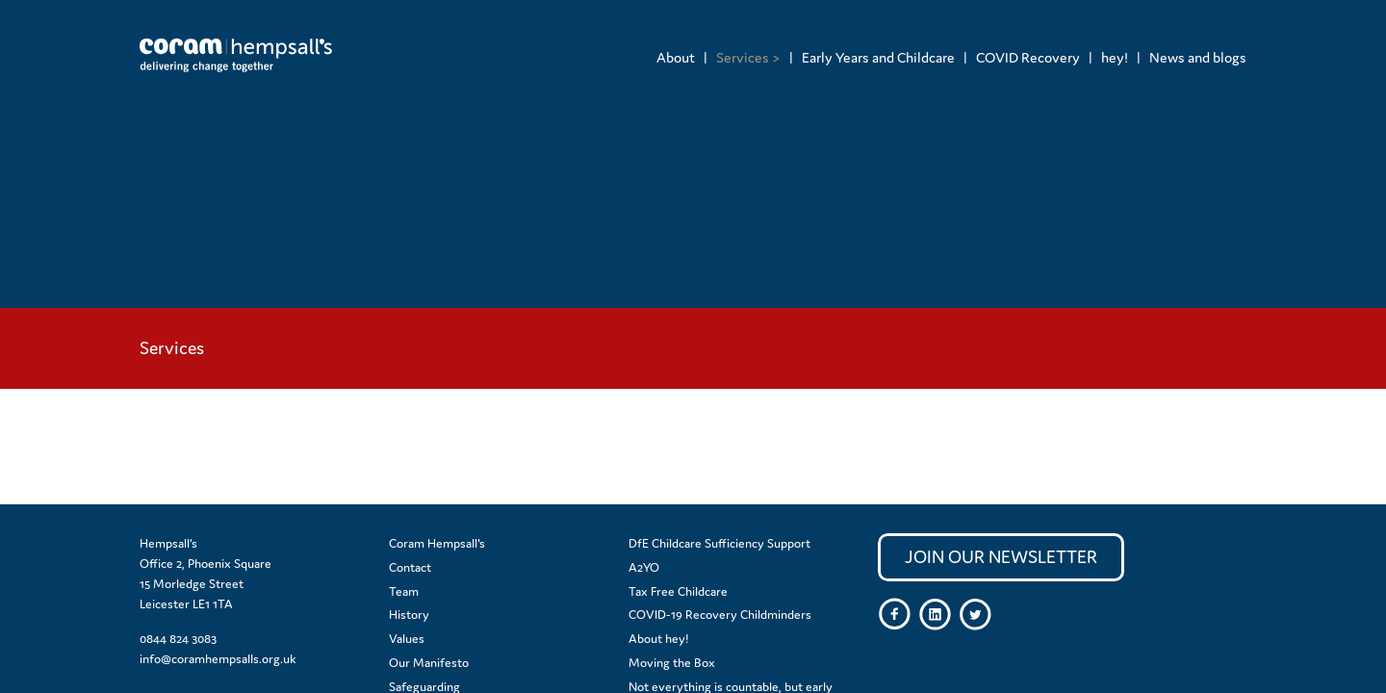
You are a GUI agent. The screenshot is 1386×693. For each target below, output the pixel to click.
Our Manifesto (429, 662)
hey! (1114, 57)
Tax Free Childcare (678, 591)
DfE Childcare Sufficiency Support (719, 543)
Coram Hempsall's (437, 543)
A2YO (644, 567)
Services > (748, 57)
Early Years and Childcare (878, 57)
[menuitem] (676, 57)
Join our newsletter (1001, 557)
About (675, 57)
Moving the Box (672, 662)
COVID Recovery (1028, 57)
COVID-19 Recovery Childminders (720, 614)
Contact (410, 567)
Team (404, 591)
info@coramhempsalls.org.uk (218, 659)
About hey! (658, 638)
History (409, 614)
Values (406, 638)
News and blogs (1197, 57)
